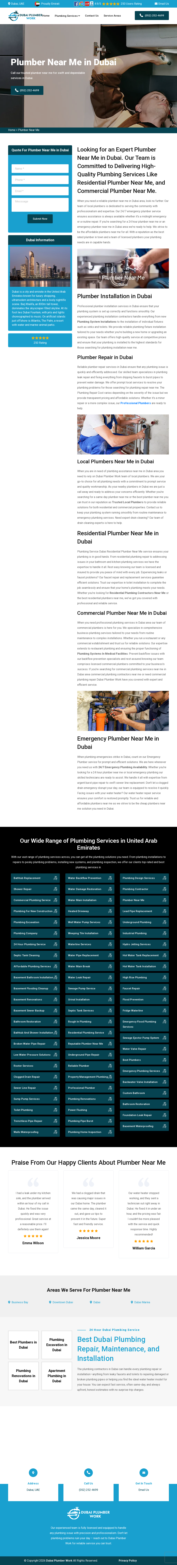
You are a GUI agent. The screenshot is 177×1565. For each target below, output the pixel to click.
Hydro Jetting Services (137, 944)
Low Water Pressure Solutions (32, 1054)
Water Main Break (79, 966)
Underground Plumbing (137, 922)
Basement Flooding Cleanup (31, 988)
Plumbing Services (67, 15)
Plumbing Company (25, 933)
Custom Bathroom (134, 1093)
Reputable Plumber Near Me (85, 1043)
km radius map (88, 1445)
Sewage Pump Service (81, 988)
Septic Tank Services (81, 1010)
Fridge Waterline (133, 1010)
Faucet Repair (131, 988)
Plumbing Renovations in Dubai (23, 1376)
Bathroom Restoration (27, 1021)
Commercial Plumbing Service (32, 900)
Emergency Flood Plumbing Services (139, 1024)
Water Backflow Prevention (84, 878)
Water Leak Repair (79, 977)
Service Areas (112, 15)
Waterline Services (79, 944)
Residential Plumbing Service (86, 1032)
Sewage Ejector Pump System (141, 1037)
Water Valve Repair (134, 1048)
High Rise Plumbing (135, 977)
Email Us (163, 3)
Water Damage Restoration (84, 889)
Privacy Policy (128, 1560)
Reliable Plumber (78, 1065)
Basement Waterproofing (138, 1126)
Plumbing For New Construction (33, 911)
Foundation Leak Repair (137, 1115)
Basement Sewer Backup (29, 1010)
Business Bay (20, 1302)
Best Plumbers (132, 1060)
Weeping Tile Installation (83, 933)
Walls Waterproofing (26, 1132)
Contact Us (92, 15)
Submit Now (40, 218)
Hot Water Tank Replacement (141, 955)
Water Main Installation (82, 900)
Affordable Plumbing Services (32, 966)
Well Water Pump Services (84, 922)
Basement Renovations (28, 999)
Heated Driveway (78, 911)
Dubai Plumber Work (59, 1560)
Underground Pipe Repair (83, 1054)
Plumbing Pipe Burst (80, 1121)
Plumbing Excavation (26, 922)
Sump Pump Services (27, 1099)
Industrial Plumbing (135, 933)
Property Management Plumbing (88, 1076)
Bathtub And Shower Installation (33, 1032)
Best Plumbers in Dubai (23, 1344)
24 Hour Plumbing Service (30, 944)
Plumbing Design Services (139, 878)
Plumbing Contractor (135, 889)
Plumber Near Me (28, 130)
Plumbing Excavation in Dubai (56, 1345)
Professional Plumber (81, 1087)
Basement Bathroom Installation (33, 977)
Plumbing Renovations (82, 1099)
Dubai (96, 1302)
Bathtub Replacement (27, 878)
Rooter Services (23, 1065)
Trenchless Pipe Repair (28, 1121)
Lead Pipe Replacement (137, 911)
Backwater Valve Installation (140, 1082)
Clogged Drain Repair (27, 1076)
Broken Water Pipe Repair (29, 1043)
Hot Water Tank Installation (139, 966)
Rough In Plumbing (79, 1021)
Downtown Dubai (63, 1302)
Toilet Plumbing (23, 1110)
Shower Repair (23, 889)
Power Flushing (77, 1110)
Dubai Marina (142, 1302)
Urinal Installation (79, 999)
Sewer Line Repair (25, 1087)
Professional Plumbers (135, 403)
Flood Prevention (133, 999)
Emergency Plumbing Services (141, 1071)
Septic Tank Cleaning (27, 955)
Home (46, 15)
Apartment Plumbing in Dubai (57, 1376)
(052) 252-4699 (152, 15)
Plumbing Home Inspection (84, 1132)
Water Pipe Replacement (83, 955)
